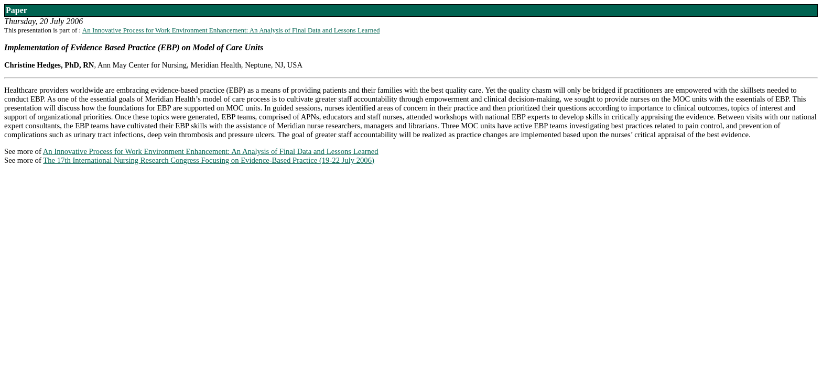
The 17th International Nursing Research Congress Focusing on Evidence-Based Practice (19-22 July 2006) (208, 160)
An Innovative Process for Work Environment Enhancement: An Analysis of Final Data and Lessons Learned (231, 30)
